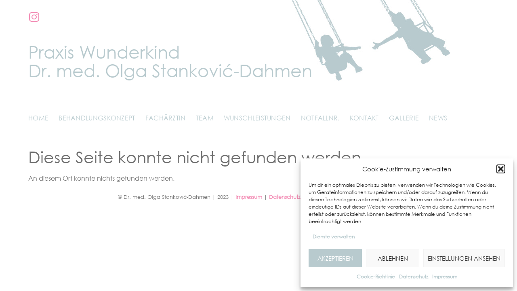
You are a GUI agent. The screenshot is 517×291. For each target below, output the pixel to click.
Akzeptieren (335, 258)
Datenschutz (413, 277)
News (438, 118)
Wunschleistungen (257, 118)
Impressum (444, 277)
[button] (501, 169)
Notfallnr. (320, 118)
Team (205, 118)
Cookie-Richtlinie (376, 277)
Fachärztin (165, 118)
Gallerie (404, 118)
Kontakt (364, 118)
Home (38, 118)
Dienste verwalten (334, 237)
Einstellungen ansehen (464, 258)
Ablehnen (393, 258)
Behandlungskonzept (97, 118)
